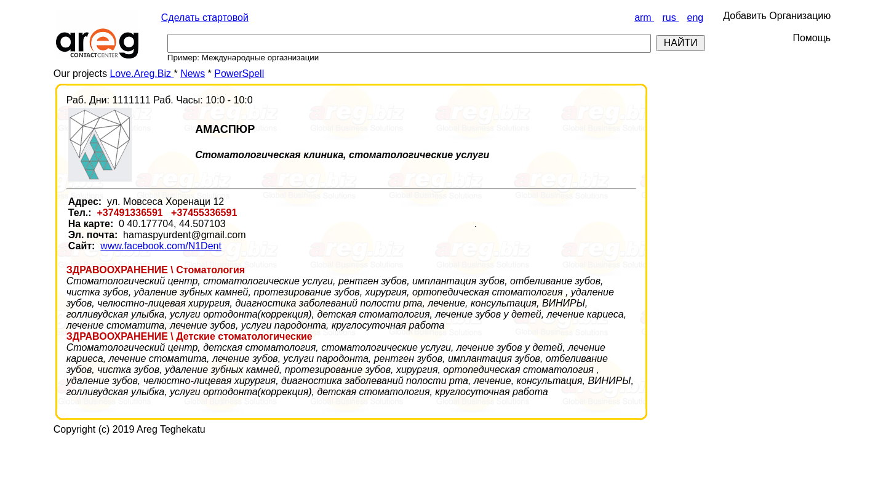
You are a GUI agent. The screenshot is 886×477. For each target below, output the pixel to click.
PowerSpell (239, 73)
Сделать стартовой (205, 17)
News (192, 73)
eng (695, 17)
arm (644, 17)
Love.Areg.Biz (142, 73)
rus (670, 17)
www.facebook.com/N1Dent (161, 246)
